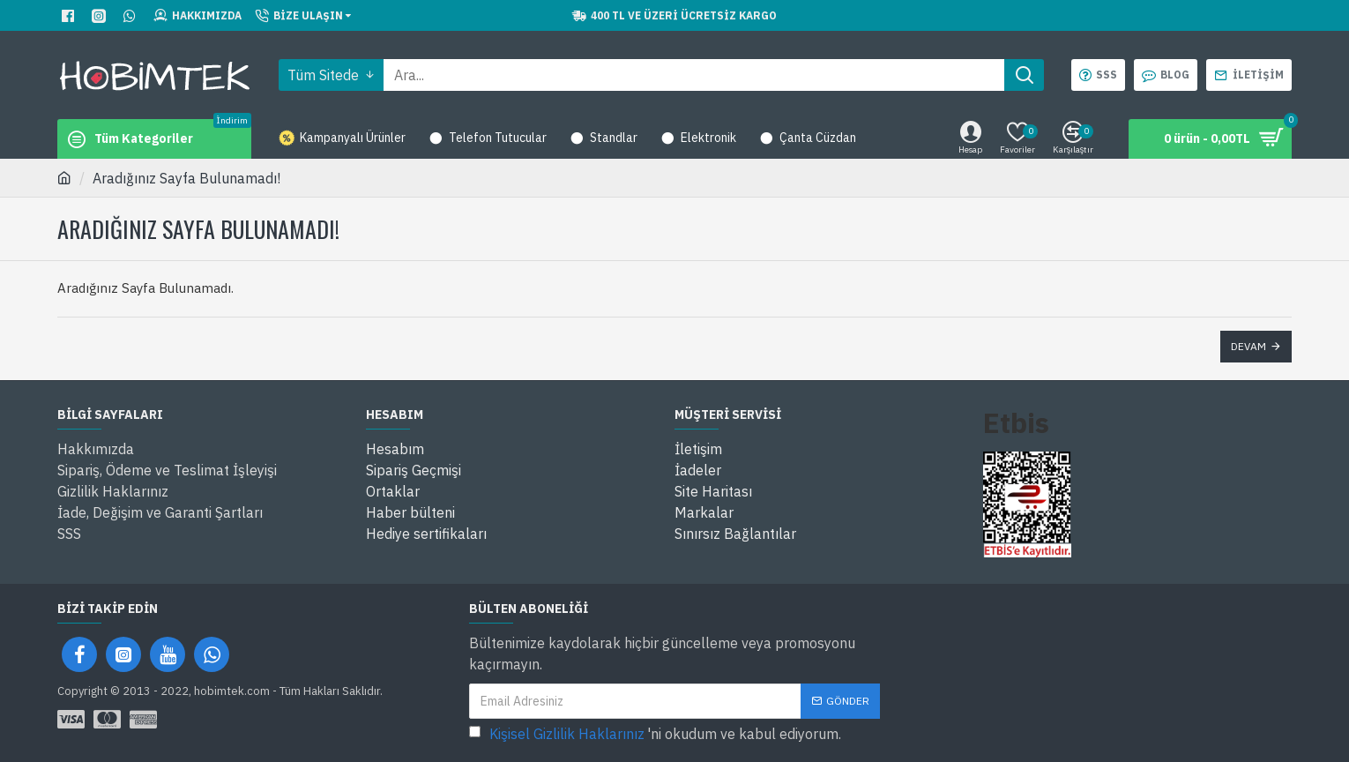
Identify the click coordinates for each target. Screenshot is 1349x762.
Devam (1248, 346)
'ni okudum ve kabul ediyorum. (655, 733)
